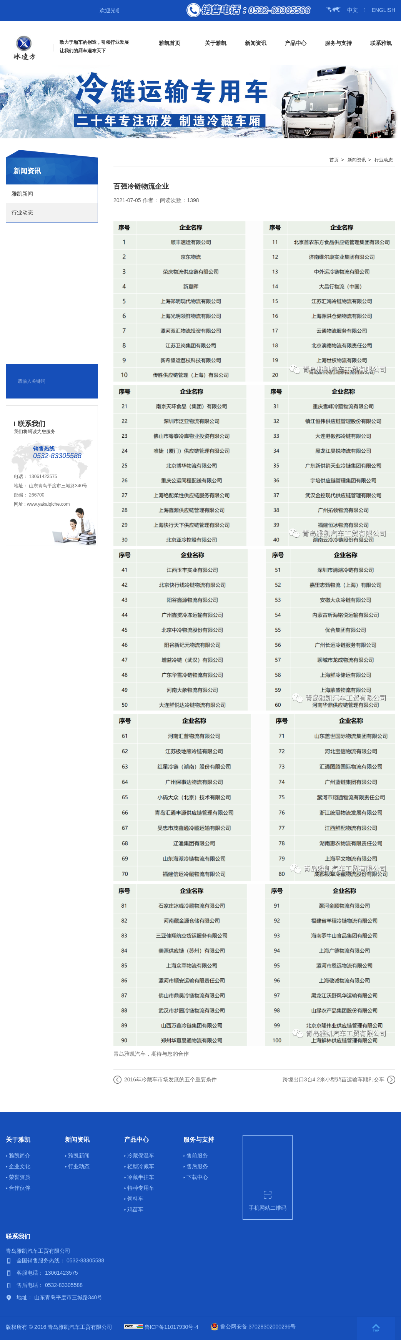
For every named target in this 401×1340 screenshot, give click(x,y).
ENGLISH (383, 10)
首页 (334, 160)
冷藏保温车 (140, 1155)
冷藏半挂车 (140, 1177)
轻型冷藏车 (140, 1166)
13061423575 (43, 476)
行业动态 (22, 212)
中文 (352, 10)
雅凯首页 (169, 43)
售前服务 (197, 1155)
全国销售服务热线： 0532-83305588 (60, 1260)
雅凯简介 (19, 1155)
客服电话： (31, 1273)
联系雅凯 (381, 43)
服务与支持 (338, 43)
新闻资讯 (255, 43)
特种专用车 (140, 1188)
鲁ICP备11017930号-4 (171, 1327)
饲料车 (135, 1199)
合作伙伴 (19, 1188)
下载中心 (197, 1177)
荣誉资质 (19, 1177)
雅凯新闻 (22, 194)
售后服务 (197, 1166)
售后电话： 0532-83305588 (50, 1285)
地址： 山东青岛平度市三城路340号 (59, 1297)
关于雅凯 (215, 43)
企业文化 (19, 1166)
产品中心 (295, 43)
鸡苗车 (135, 1209)
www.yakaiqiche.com (48, 504)
